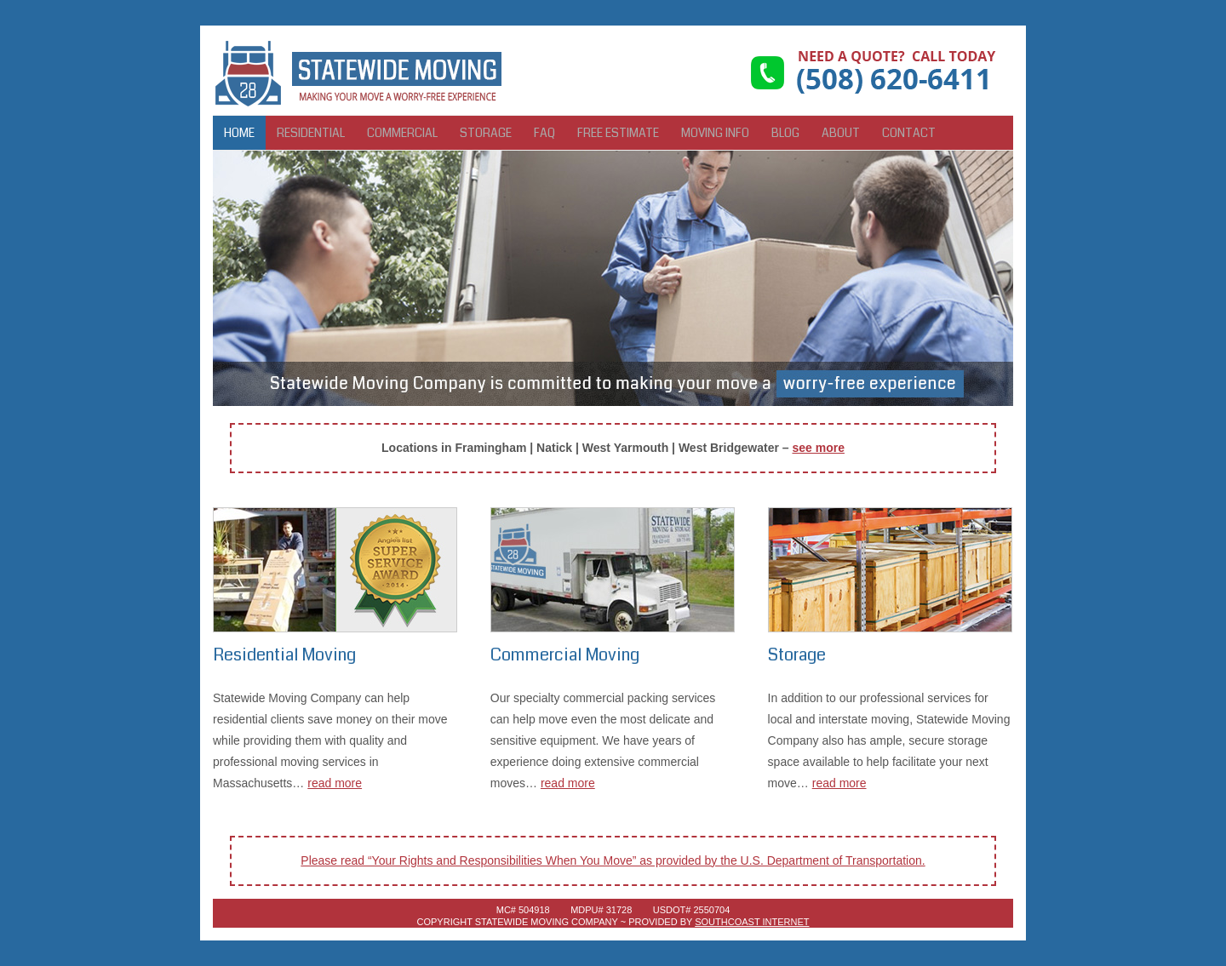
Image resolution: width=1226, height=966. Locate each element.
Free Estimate (618, 132)
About (841, 132)
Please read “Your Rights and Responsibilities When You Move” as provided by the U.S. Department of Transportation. (613, 860)
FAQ (544, 132)
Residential (311, 132)
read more (334, 783)
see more (818, 447)
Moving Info (715, 132)
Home (239, 132)
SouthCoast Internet (752, 922)
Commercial (402, 132)
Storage (486, 132)
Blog (785, 132)
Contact (909, 132)
